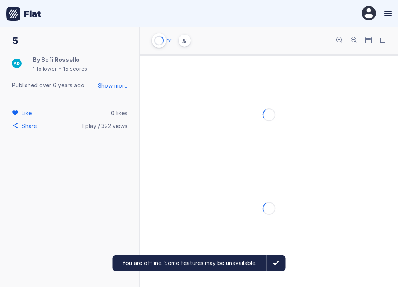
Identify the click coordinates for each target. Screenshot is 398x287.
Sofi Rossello (60, 59)
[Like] (28, 112)
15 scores (75, 68)
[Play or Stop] (159, 40)
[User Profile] (369, 14)
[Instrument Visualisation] (185, 41)
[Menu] (387, 13)
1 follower (45, 68)
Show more (112, 85)
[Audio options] (169, 40)
